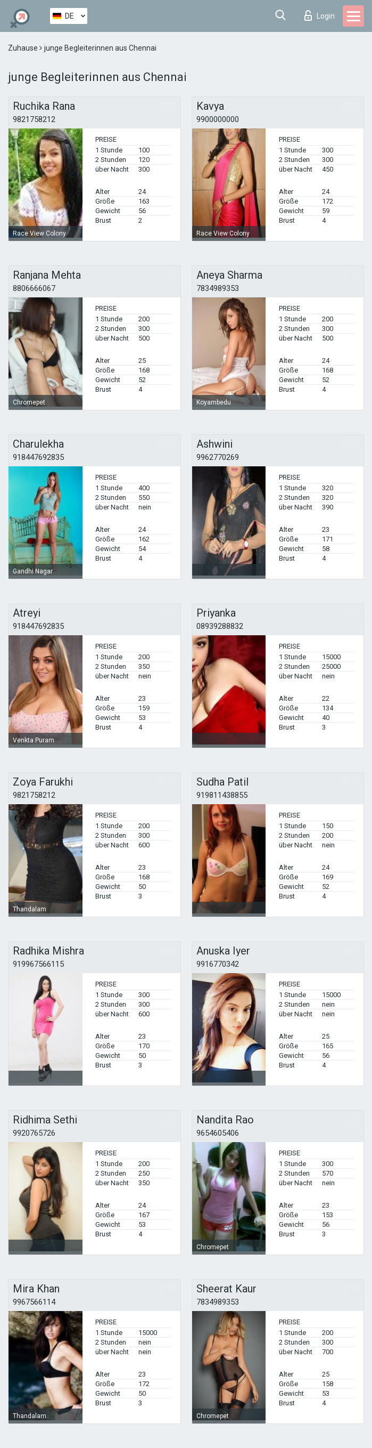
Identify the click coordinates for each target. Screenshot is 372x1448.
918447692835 (38, 457)
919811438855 (221, 795)
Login (319, 15)
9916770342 (217, 964)
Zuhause (23, 48)
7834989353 (217, 288)
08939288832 (219, 626)
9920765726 (34, 1133)
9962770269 (217, 457)
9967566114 (34, 1302)
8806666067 (34, 288)
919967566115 (38, 964)
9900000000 (217, 119)
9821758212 (34, 119)
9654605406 (217, 1133)
